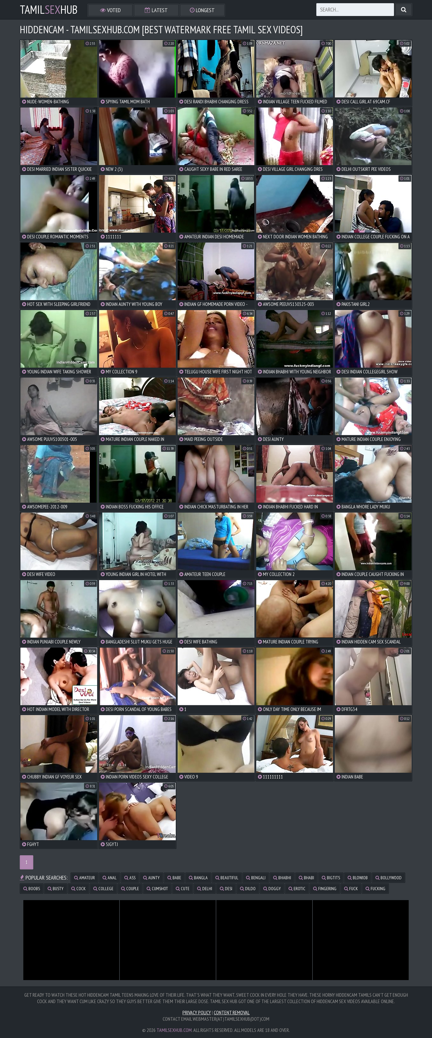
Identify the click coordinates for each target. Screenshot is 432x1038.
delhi (204, 888)
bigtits (331, 878)
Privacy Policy (196, 1012)
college (103, 888)
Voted (110, 10)
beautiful (226, 878)
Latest (156, 10)
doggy (272, 888)
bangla (198, 878)
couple (130, 888)
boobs (31, 888)
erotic (297, 888)
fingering (324, 888)
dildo (248, 888)
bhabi (306, 878)
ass (129, 878)
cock (78, 888)
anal (110, 878)
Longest (202, 10)
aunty (151, 878)
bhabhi (282, 878)
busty (56, 888)
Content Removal (232, 1012)
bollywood (388, 878)
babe (174, 878)
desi (226, 888)
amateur (84, 878)
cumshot (157, 888)
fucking (375, 888)
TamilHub (49, 9)
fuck (351, 888)
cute (182, 888)
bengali (256, 878)
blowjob (358, 878)
